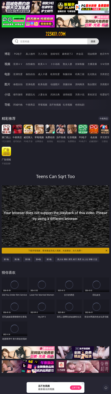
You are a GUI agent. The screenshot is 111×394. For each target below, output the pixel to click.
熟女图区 (92, 84)
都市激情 (18, 94)
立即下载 (76, 387)
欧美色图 (42, 84)
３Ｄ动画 (55, 64)
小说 (7, 94)
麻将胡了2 (67, 53)
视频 (7, 64)
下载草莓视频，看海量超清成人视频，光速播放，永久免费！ (68, 250)
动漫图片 (55, 84)
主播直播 (92, 64)
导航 (7, 105)
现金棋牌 (92, 53)
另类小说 (79, 94)
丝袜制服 (79, 64)
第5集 (49, 259)
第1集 (6, 259)
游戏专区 (55, 53)
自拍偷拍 (30, 64)
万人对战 (42, 53)
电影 (7, 74)
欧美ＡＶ (42, 64)
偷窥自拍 (18, 84)
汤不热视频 (55, 104)
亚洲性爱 (18, 74)
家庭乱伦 (30, 94)
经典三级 (79, 74)
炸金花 (79, 53)
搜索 (93, 41)
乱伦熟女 (92, 74)
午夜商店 (30, 104)
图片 (7, 84)
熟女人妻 (67, 64)
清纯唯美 (79, 84)
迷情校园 (67, 94)
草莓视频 (42, 104)
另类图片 (104, 84)
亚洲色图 (30, 84)
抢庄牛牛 (104, 53)
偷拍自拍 (30, 74)
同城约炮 (18, 104)
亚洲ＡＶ (18, 64)
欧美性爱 (55, 74)
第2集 (17, 259)
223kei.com (55, 34)
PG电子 (18, 53)
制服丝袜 (67, 74)
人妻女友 (42, 94)
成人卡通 (42, 74)
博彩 (7, 54)
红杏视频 (67, 104)
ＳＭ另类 (104, 64)
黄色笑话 (92, 94)
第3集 (27, 259)
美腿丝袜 (67, 84)
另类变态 (104, 74)
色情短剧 (79, 104)
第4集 (38, 259)
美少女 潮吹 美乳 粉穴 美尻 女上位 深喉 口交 (77, 259)
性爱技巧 (104, 94)
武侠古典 (55, 94)
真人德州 (30, 53)
